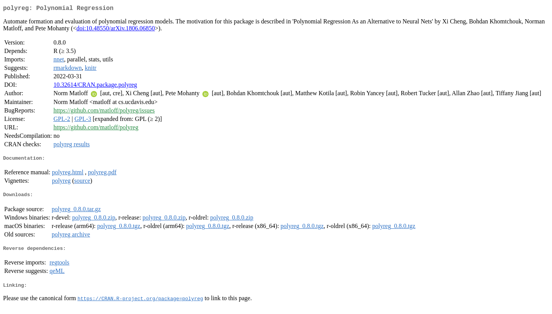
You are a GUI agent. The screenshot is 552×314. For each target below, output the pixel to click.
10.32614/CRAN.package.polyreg (95, 86)
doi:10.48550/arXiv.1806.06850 (115, 29)
